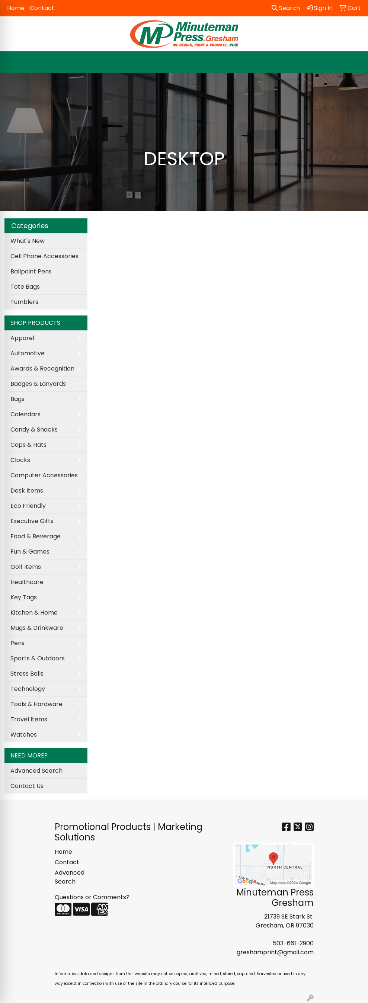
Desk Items (26, 490)
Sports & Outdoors (37, 658)
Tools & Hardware (36, 704)
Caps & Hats (28, 444)
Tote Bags (25, 286)
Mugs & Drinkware (36, 628)
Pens (17, 643)
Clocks (20, 460)
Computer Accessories (44, 475)
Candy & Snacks (34, 429)
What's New (27, 241)
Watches (23, 734)
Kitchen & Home (34, 612)
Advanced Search (36, 770)
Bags (17, 399)
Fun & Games (29, 551)
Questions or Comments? (92, 897)
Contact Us (27, 786)
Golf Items (25, 567)
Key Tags (23, 597)
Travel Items (28, 719)
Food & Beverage (35, 536)
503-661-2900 (293, 943)
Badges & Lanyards (38, 383)
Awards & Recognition (42, 368)
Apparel (22, 338)
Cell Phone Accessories (44, 256)
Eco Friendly (28, 506)
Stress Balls (27, 673)
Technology (27, 689)
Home (16, 8)
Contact (42, 8)
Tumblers (24, 302)
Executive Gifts (32, 521)
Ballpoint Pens (31, 271)
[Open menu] (353, 62)
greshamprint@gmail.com (275, 952)
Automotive (27, 353)
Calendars (25, 414)
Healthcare (27, 582)
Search (286, 8)
